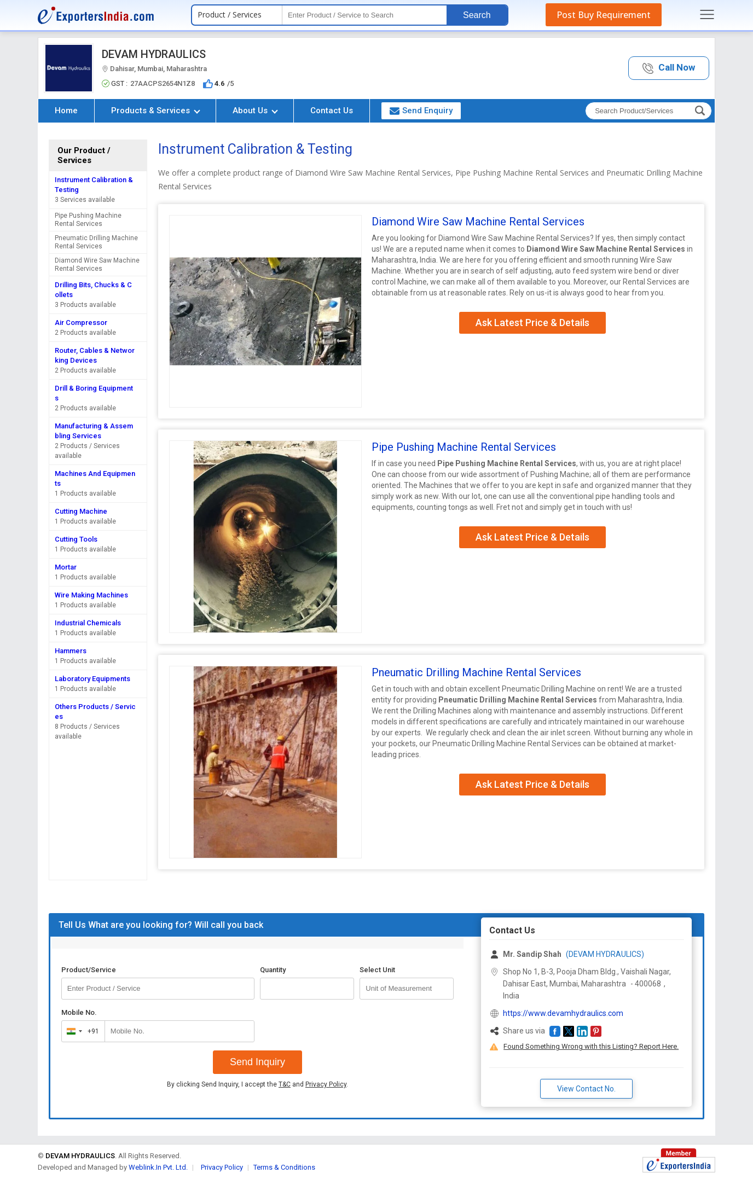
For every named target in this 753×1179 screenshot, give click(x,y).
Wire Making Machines (91, 595)
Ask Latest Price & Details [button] (532, 322)
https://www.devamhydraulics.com (563, 1013)
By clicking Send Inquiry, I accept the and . (257, 1084)
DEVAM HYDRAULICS (154, 54)
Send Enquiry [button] (421, 110)
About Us (255, 110)
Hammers (70, 651)
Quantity (273, 970)
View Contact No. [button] (586, 1088)
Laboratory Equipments (92, 679)
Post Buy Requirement (604, 15)
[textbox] (364, 15)
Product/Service (88, 970)
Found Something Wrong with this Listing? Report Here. (591, 1046)
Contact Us (331, 110)
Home (66, 110)
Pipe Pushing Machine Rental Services (88, 220)
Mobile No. (79, 1012)
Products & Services (155, 110)
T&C (285, 1084)
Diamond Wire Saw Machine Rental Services (97, 264)
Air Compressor (81, 322)
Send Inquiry (257, 1061)
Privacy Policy (325, 1084)
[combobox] (80, 1031)
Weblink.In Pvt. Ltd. (158, 1167)
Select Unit (377, 970)
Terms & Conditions (284, 1167)
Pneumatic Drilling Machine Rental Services (96, 242)
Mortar (66, 567)
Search (477, 15)
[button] (669, 68)
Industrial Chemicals (88, 623)
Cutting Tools (76, 539)
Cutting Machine (81, 511)
